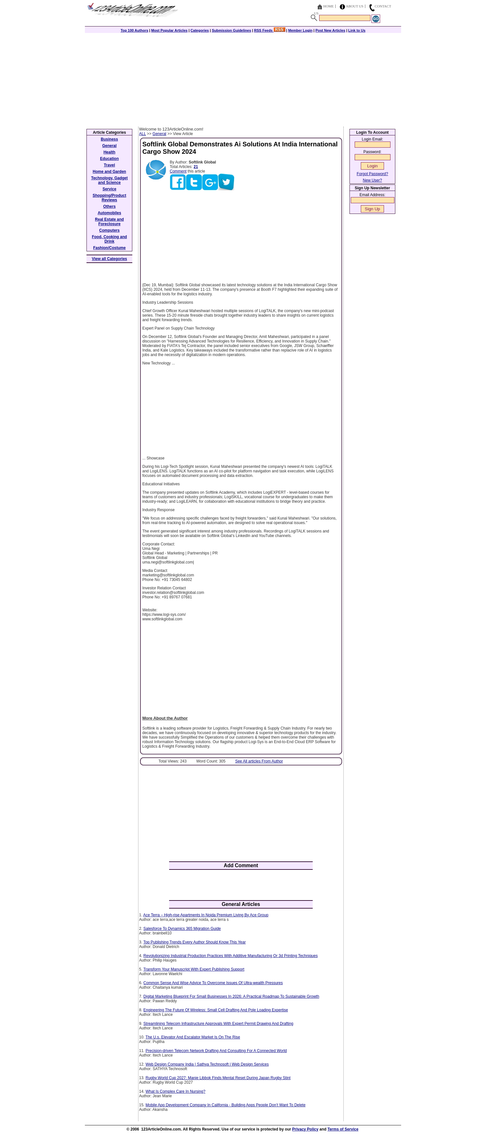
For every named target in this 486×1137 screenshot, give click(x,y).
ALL (142, 134)
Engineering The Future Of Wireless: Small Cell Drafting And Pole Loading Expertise (215, 1010)
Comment (178, 171)
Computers (109, 230)
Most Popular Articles (169, 30)
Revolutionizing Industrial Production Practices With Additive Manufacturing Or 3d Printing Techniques (230, 955)
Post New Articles (330, 30)
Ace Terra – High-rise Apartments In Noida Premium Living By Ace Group (205, 915)
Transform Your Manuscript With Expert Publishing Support (193, 969)
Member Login (300, 30)
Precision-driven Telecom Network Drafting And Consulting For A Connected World (216, 1050)
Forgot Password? (372, 174)
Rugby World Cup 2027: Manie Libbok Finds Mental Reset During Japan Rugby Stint (218, 1078)
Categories (199, 30)
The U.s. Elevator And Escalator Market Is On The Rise (193, 1037)
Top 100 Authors (134, 30)
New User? (372, 180)
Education (109, 158)
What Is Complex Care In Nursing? (175, 1091)
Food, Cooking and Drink (109, 239)
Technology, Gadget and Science (109, 180)
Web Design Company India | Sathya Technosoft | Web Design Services (207, 1064)
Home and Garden (109, 171)
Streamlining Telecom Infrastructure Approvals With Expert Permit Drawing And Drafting (218, 1023)
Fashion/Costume (109, 248)
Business (109, 139)
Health (110, 152)
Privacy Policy (305, 1129)
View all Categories (109, 259)
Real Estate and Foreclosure (109, 221)
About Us (355, 6)
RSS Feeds (269, 30)
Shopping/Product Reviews (109, 197)
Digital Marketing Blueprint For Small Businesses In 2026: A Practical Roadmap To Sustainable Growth (231, 996)
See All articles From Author (259, 761)
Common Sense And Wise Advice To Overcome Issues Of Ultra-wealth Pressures (213, 983)
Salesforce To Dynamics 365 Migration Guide (182, 928)
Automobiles (109, 213)
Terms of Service (343, 1129)
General (160, 134)
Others (109, 206)
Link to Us (356, 30)
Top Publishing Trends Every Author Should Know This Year (194, 942)
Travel (109, 165)
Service (109, 189)
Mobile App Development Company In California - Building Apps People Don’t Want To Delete (226, 1105)
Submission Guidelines (231, 30)
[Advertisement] (243, 78)
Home (328, 6)
